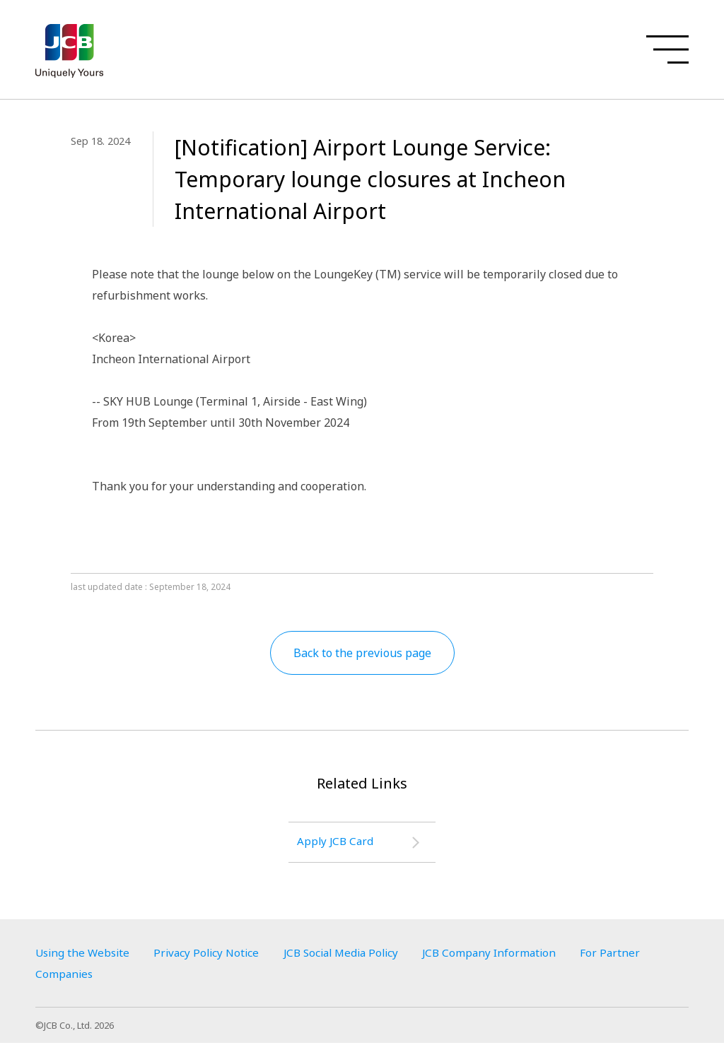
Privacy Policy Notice (214, 954)
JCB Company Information (511, 954)
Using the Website (84, 954)
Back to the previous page (362, 653)
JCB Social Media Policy (355, 954)
